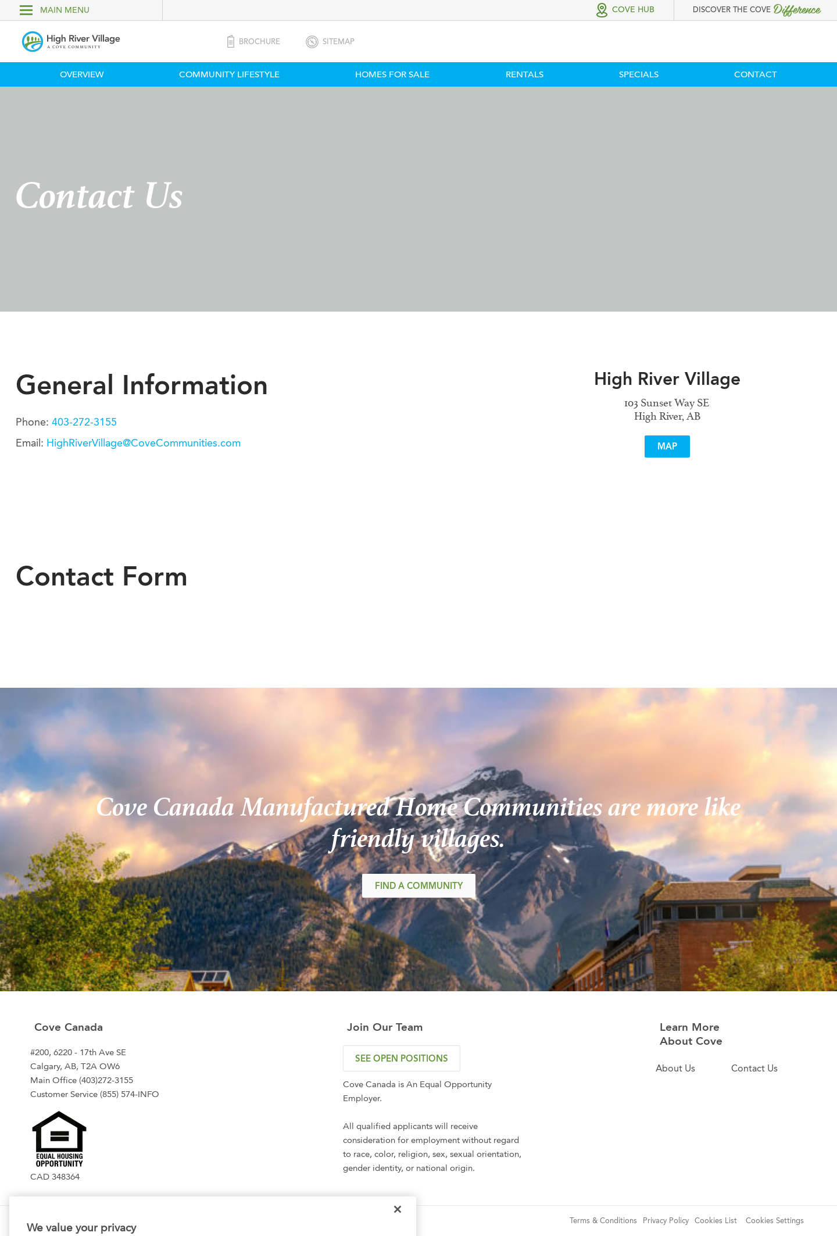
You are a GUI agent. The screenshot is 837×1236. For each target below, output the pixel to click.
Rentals (524, 74)
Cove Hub (633, 9)
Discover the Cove (756, 9)
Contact (755, 74)
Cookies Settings (775, 1221)
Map (667, 446)
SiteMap (329, 42)
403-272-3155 (83, 422)
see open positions (401, 1058)
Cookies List (716, 1221)
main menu (55, 10)
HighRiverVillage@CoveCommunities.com (142, 443)
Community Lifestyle (229, 74)
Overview (81, 74)
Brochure (252, 41)
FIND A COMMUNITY (419, 886)
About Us (675, 1068)
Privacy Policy (666, 1221)
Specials (639, 74)
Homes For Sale (392, 74)
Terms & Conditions (603, 1221)
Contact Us (754, 1068)
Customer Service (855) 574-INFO (94, 1094)
